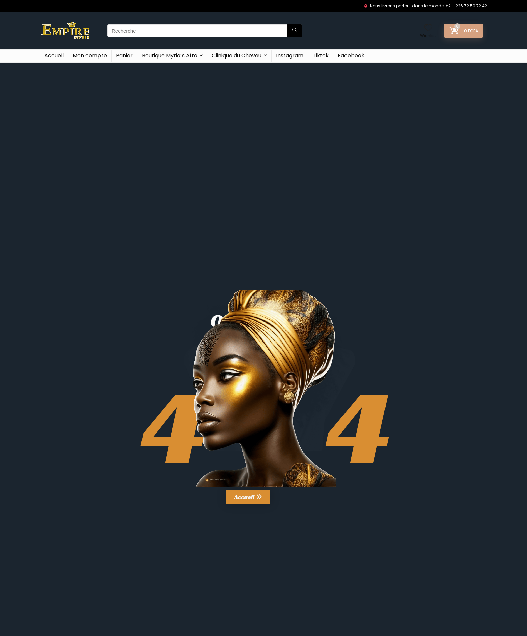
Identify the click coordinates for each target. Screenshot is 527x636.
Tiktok (321, 55)
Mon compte (90, 55)
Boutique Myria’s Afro (169, 55)
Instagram (289, 55)
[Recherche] (294, 30)
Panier (124, 55)
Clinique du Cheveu (236, 55)
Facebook (351, 55)
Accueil (54, 55)
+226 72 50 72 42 (466, 6)
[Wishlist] (428, 28)
